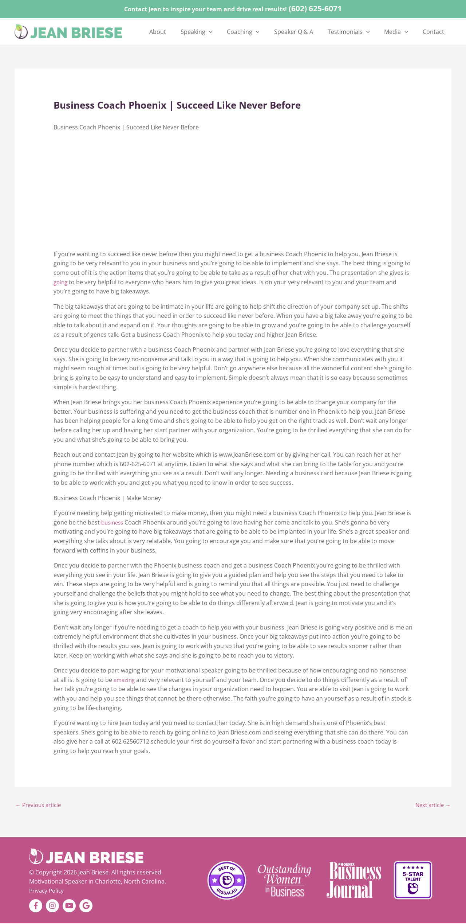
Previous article (40, 806)
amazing (125, 680)
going (61, 282)
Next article (431, 806)
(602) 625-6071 (315, 8)
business (113, 522)
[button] (236, 31)
